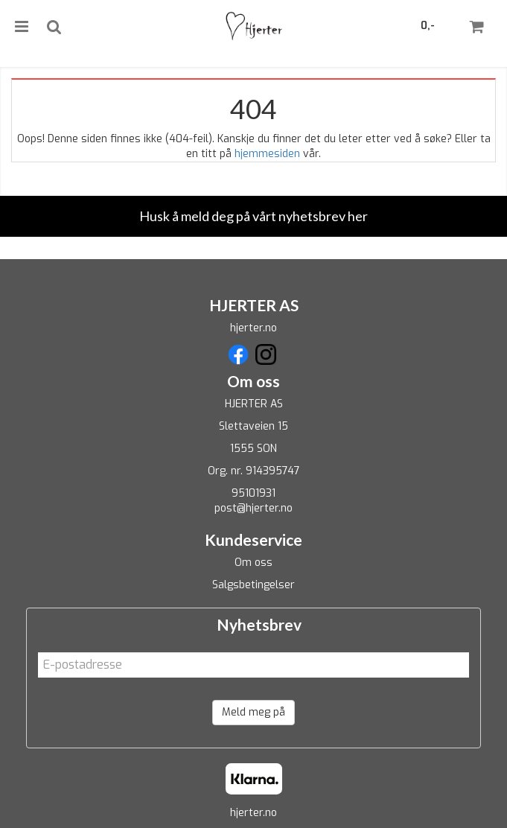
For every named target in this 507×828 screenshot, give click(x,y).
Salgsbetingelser (253, 585)
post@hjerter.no (253, 508)
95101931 (253, 493)
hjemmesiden (267, 154)
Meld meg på (253, 712)
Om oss (253, 562)
